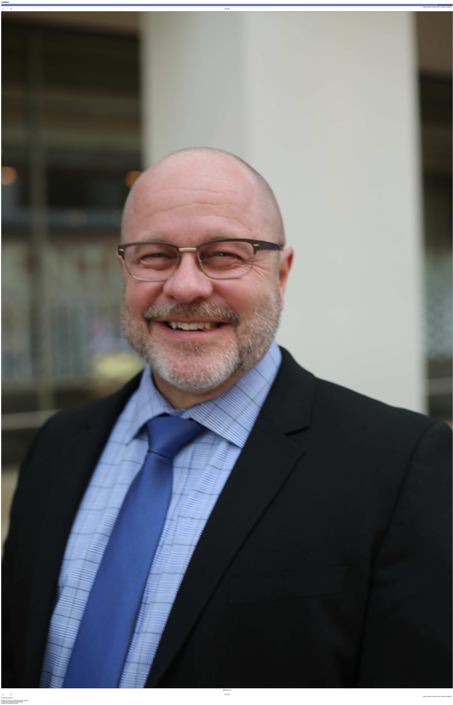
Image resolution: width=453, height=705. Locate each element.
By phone (15, 703)
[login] (450, 5)
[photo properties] (443, 5)
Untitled (449, 7)
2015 (439, 7)
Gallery (430, 7)
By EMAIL (10, 703)
